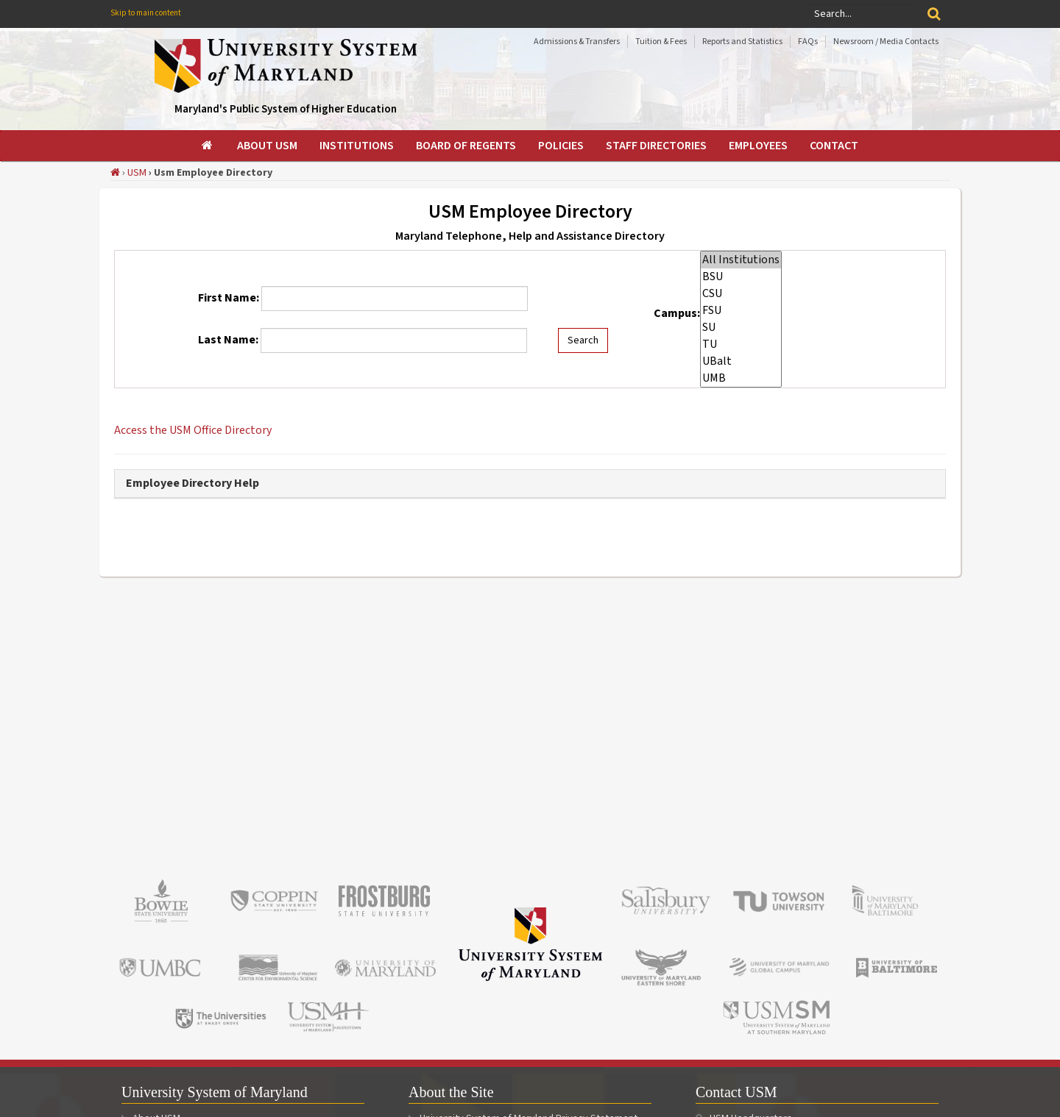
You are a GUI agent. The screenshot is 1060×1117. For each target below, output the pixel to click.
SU (741, 327)
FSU (741, 310)
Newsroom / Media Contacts (886, 41)
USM (136, 172)
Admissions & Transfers (577, 41)
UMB (741, 378)
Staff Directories (656, 146)
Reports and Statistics (742, 41)
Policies (561, 146)
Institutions (356, 146)
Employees (758, 146)
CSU (741, 293)
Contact (834, 146)
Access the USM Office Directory (193, 430)
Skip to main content (145, 12)
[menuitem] (208, 145)
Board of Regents (466, 146)
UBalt (741, 361)
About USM (267, 146)
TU (741, 344)
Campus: (677, 313)
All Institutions (741, 259)
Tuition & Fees (661, 41)
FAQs (808, 41)
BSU (741, 276)
